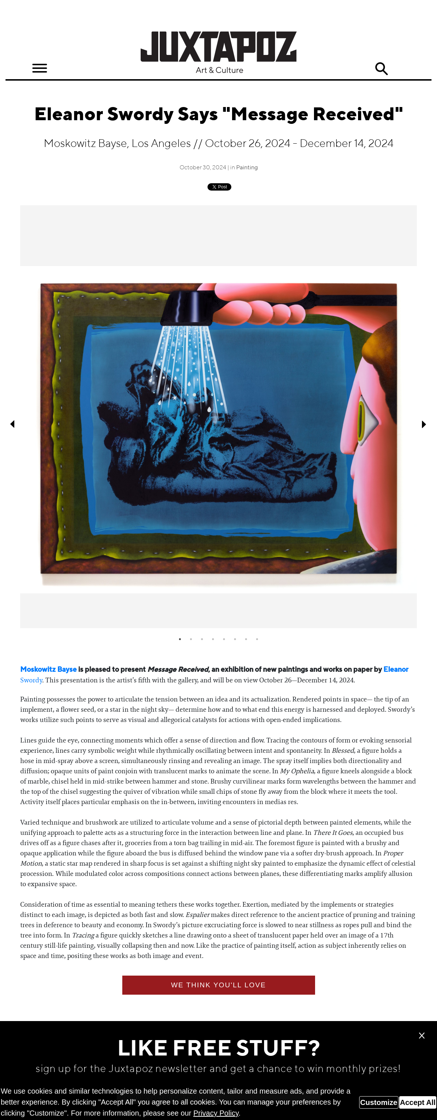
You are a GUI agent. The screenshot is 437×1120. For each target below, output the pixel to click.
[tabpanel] (218, 417)
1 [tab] (180, 639)
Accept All (418, 1102)
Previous (12, 424)
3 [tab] (202, 639)
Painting (247, 168)
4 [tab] (213, 639)
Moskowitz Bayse (48, 669)
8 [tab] (257, 639)
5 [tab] (224, 639)
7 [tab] (246, 639)
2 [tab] (191, 639)
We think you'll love (218, 985)
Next (424, 424)
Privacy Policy (215, 1113)
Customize (378, 1102)
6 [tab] (235, 639)
